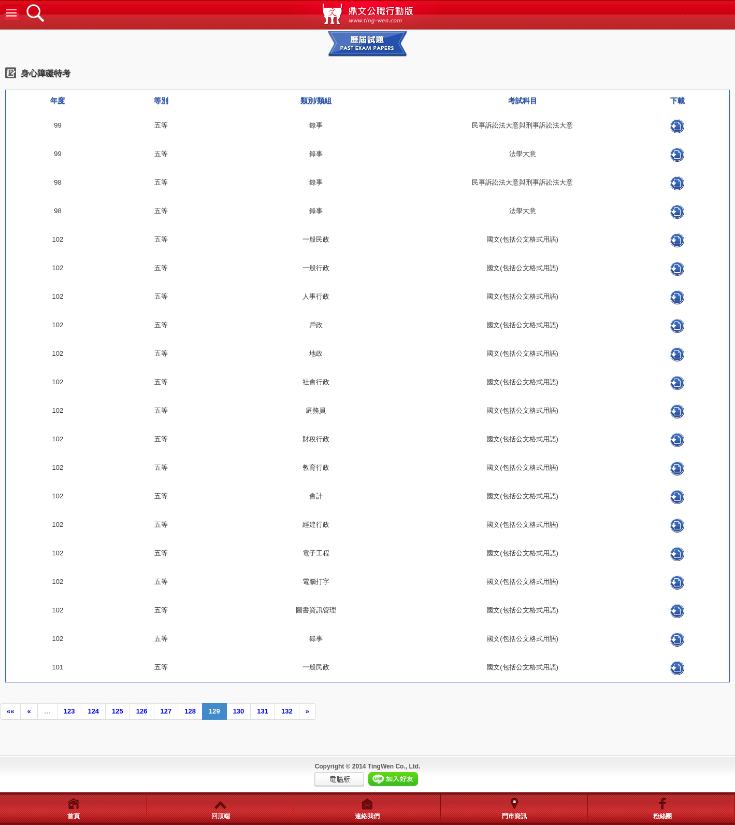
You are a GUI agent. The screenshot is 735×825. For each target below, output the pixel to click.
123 (69, 711)
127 (166, 711)
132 (287, 711)
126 (142, 711)
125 (117, 711)
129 (214, 711)
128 (190, 711)
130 (238, 711)
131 (262, 711)
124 (93, 711)
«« (10, 711)
